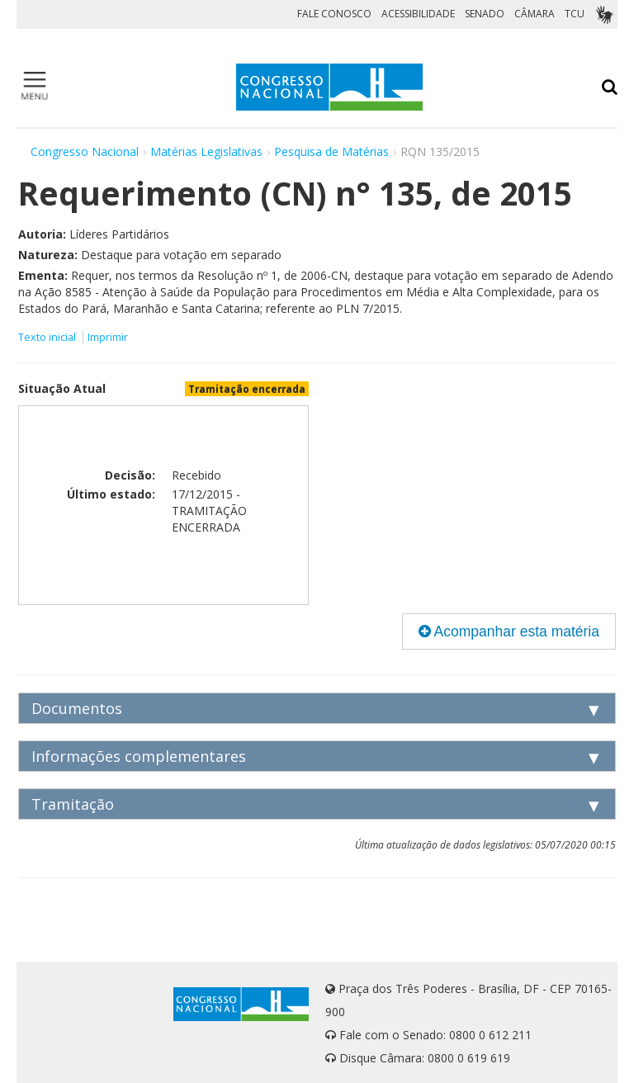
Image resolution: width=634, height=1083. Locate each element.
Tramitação (72, 804)
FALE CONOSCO (334, 14)
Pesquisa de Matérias (331, 151)
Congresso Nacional (85, 151)
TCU (574, 14)
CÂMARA (534, 14)
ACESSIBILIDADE (418, 14)
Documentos (76, 708)
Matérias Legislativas (206, 151)
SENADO (484, 14)
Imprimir (108, 337)
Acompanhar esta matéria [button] (509, 631)
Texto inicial (48, 337)
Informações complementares (138, 756)
